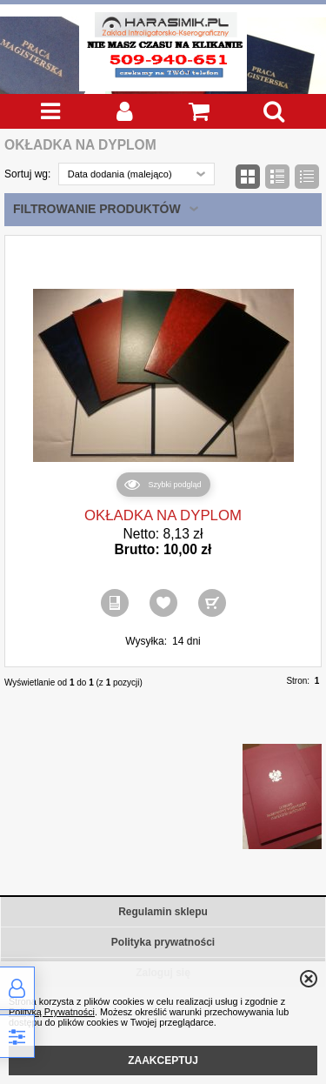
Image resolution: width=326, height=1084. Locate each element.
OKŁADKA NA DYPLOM (163, 515)
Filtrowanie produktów (97, 209)
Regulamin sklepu (163, 912)
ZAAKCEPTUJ (163, 1060)
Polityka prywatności (163, 942)
